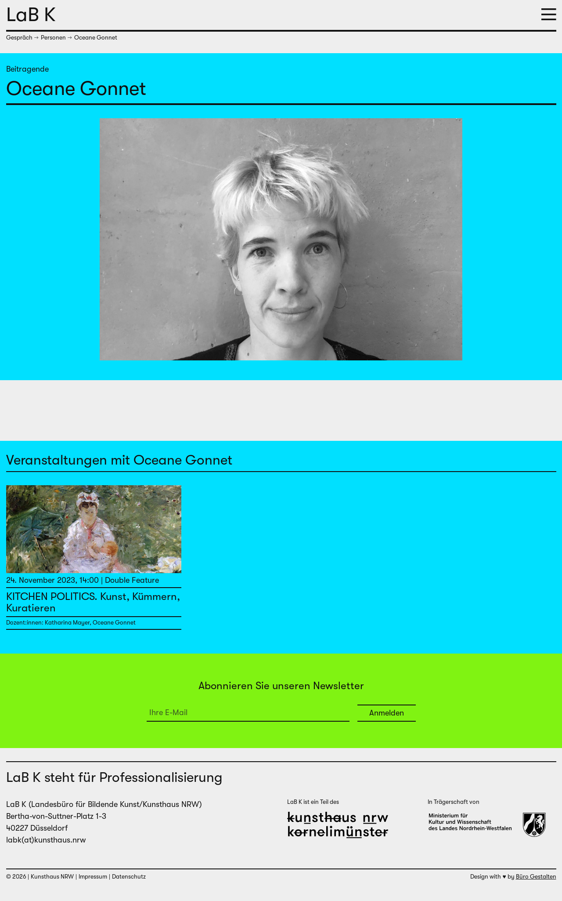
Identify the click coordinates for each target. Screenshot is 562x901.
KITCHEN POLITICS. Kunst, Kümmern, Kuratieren (93, 602)
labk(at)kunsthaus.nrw (46, 840)
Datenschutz (129, 876)
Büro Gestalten (536, 876)
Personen (53, 37)
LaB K (31, 14)
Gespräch (19, 37)
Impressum (93, 876)
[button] (548, 15)
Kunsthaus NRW (52, 876)
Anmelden (386, 712)
